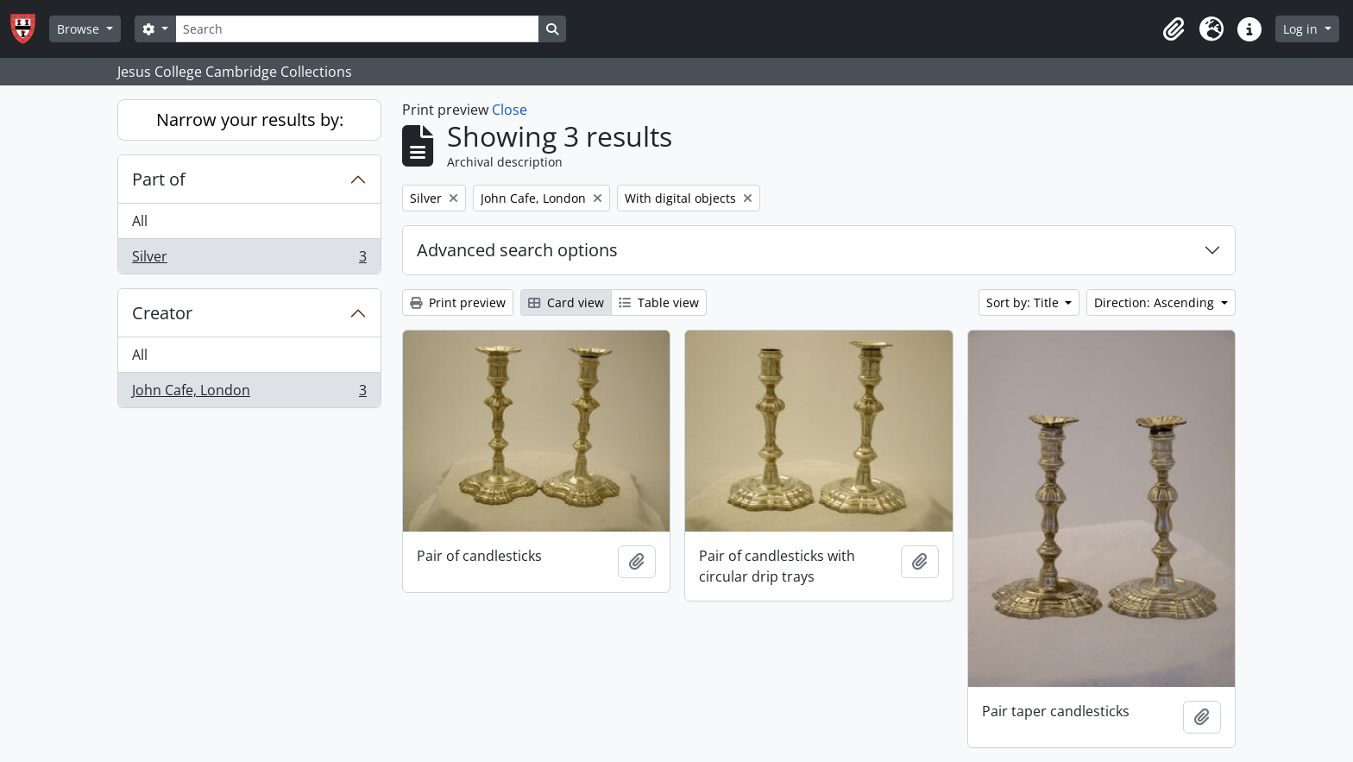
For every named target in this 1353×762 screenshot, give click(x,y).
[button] (1174, 29)
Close (509, 109)
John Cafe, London (249, 393)
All (140, 220)
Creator (162, 312)
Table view (659, 302)
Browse (80, 29)
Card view (566, 302)
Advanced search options (517, 249)
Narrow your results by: (249, 119)
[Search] (357, 29)
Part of (159, 179)
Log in (1302, 29)
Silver (249, 260)
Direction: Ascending (1156, 302)
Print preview (458, 302)
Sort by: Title (1024, 302)
